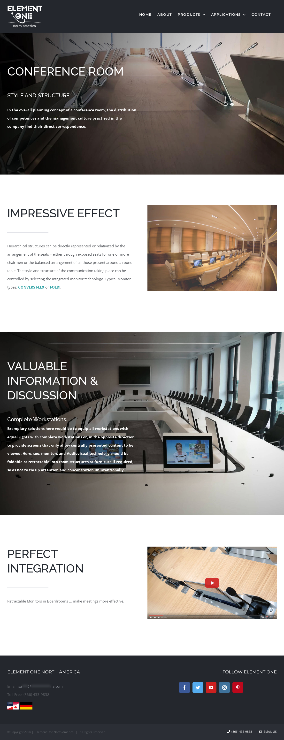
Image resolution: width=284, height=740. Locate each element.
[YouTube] (211, 687)
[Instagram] (224, 687)
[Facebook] (184, 687)
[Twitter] (197, 687)
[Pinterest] (237, 687)
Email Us (268, 732)
